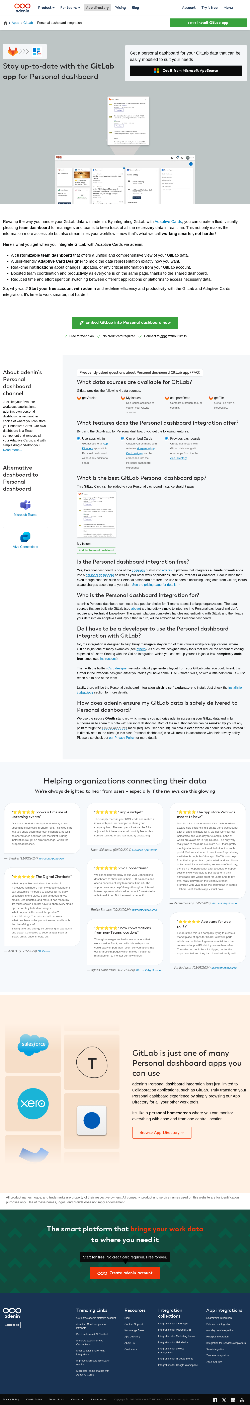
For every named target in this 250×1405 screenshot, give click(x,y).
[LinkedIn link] (234, 1400)
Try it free (209, 8)
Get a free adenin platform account (96, 1317)
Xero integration (215, 1349)
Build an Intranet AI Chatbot (92, 1334)
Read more (12, 450)
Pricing (120, 8)
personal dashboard (100, 575)
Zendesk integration (217, 1355)
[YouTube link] (243, 1400)
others (141, 649)
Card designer (117, 668)
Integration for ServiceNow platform (226, 1342)
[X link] (225, 1400)
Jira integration (214, 1361)
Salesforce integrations (219, 1324)
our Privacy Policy (122, 737)
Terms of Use (56, 1399)
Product (45, 8)
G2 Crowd (44, 951)
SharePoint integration (219, 1317)
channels (138, 570)
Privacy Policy (11, 1399)
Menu (228, 8)
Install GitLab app (208, 23)
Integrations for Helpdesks (173, 1342)
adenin (167, 570)
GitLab (28, 22)
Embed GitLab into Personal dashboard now (125, 322)
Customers (130, 1349)
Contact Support (133, 1324)
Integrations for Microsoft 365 (174, 1329)
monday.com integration (220, 1330)
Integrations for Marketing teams (176, 1336)
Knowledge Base (134, 1330)
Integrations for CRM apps (173, 1323)
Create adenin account (124, 1273)
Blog (135, 8)
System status (99, 1399)
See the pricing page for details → (156, 584)
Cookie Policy (34, 1399)
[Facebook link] (216, 1400)
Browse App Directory (162, 1132)
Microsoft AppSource (51, 858)
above (135, 608)
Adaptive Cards (168, 221)
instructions (108, 658)
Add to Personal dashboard (96, 550)
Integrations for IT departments (175, 1358)
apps (163, 336)
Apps (15, 22)
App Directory (178, 458)
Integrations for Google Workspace (178, 1365)
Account (189, 8)
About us (129, 1342)
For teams (68, 8)
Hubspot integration (217, 1336)
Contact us (12, 1324)
